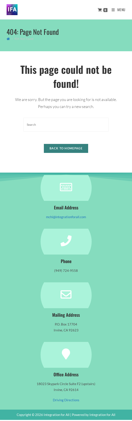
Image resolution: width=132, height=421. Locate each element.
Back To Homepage (66, 149)
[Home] (8, 39)
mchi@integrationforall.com (66, 218)
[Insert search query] (66, 124)
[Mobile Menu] (116, 9)
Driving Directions (66, 401)
